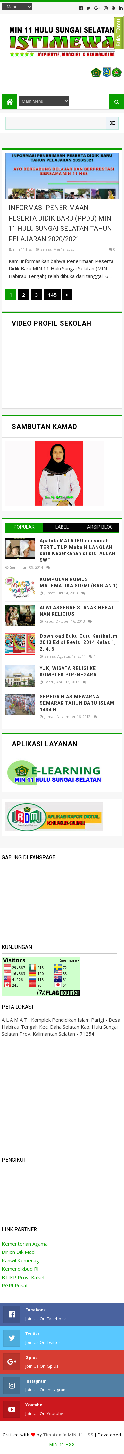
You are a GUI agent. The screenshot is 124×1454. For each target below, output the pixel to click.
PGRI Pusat (15, 1285)
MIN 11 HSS (62, 1444)
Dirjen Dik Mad (18, 1252)
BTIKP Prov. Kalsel (23, 1277)
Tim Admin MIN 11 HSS (68, 1434)
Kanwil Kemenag (20, 1260)
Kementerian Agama (25, 1243)
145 (52, 294)
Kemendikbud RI (20, 1268)
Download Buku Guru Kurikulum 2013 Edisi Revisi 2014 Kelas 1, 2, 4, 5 (79, 642)
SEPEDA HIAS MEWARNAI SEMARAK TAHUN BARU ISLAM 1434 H (77, 703)
